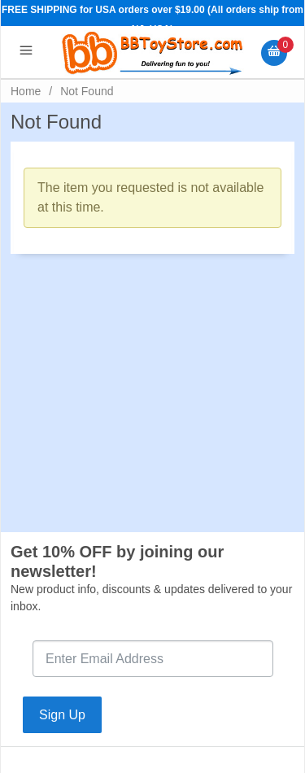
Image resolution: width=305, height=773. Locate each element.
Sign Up (62, 715)
